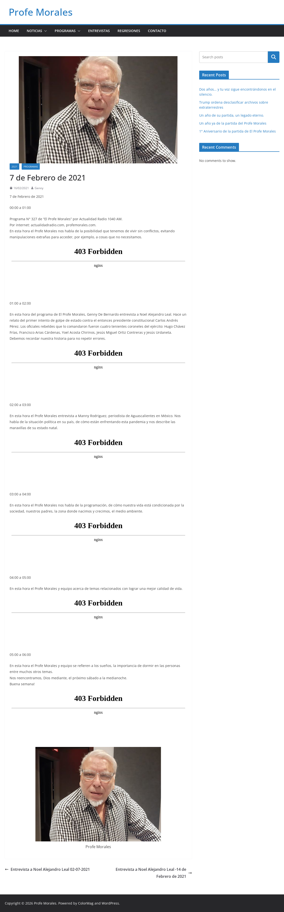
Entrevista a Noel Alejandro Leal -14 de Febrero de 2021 (154, 873)
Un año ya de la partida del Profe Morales (232, 123)
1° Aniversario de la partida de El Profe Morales (237, 131)
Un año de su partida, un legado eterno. (231, 115)
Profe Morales (41, 12)
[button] (44, 30)
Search (273, 57)
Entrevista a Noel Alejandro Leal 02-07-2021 (47, 869)
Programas (65, 30)
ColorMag (85, 903)
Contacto (157, 30)
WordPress (110, 903)
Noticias (34, 30)
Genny (39, 188)
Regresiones (129, 30)
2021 (14, 166)
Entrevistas (99, 30)
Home (14, 30)
